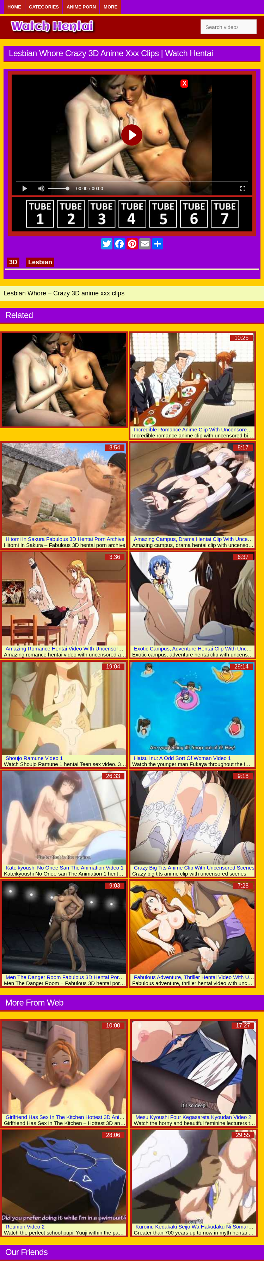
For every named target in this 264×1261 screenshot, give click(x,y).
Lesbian (40, 262)
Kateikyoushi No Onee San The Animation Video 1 (65, 868)
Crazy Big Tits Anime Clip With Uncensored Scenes (194, 868)
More (110, 7)
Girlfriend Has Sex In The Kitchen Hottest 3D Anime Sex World (79, 1117)
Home (14, 7)
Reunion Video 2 (25, 1227)
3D (13, 262)
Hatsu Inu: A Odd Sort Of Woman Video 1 (182, 758)
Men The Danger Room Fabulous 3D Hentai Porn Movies (73, 977)
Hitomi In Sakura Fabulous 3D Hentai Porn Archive (65, 539)
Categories (44, 7)
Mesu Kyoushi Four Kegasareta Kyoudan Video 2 (193, 1117)
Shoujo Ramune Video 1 (34, 758)
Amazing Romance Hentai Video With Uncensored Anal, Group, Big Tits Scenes (99, 649)
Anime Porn (81, 7)
